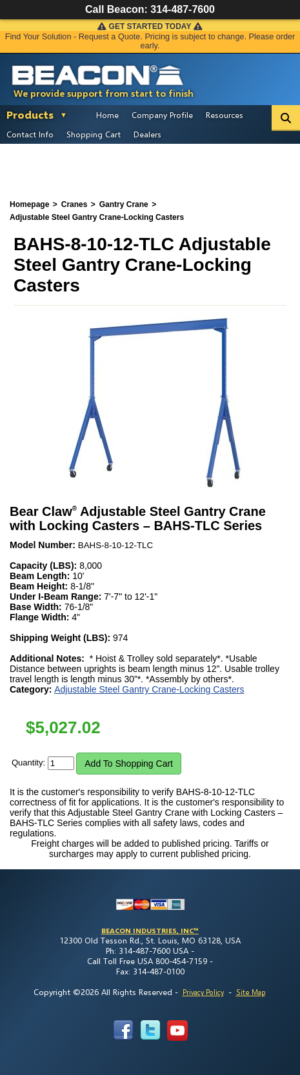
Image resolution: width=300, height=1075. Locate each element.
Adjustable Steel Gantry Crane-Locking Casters (149, 689)
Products (30, 114)
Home (107, 115)
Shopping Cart (93, 134)
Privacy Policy (203, 992)
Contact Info (30, 134)
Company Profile (162, 115)
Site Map (250, 992)
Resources (224, 115)
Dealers (147, 134)
